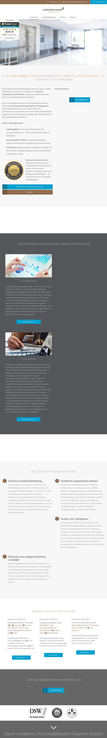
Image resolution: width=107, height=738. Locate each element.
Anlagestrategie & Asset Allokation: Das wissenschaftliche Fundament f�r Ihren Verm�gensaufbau (51, 551)
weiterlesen (20, 581)
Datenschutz (53, 735)
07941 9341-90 (53, 2)
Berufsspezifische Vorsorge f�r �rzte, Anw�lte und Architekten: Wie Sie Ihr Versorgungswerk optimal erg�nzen (20, 551)
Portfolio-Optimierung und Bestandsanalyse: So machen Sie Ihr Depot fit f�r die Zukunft (85, 550)
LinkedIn (75, 719)
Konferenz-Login (41, 722)
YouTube (75, 722)
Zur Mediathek (81, 100)
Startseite (34, 17)
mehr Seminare (55, 614)
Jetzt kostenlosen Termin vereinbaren (29, 187)
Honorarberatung (48, 17)
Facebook (75, 714)
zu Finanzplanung (79, 343)
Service (62, 17)
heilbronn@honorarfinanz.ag (75, 2)
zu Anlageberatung (26, 327)
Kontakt (73, 17)
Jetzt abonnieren (52, 673)
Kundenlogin (98, 2)
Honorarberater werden (44, 717)
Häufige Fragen (41, 714)
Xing (73, 717)
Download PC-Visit (42, 724)
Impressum (64, 735)
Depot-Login (40, 719)
